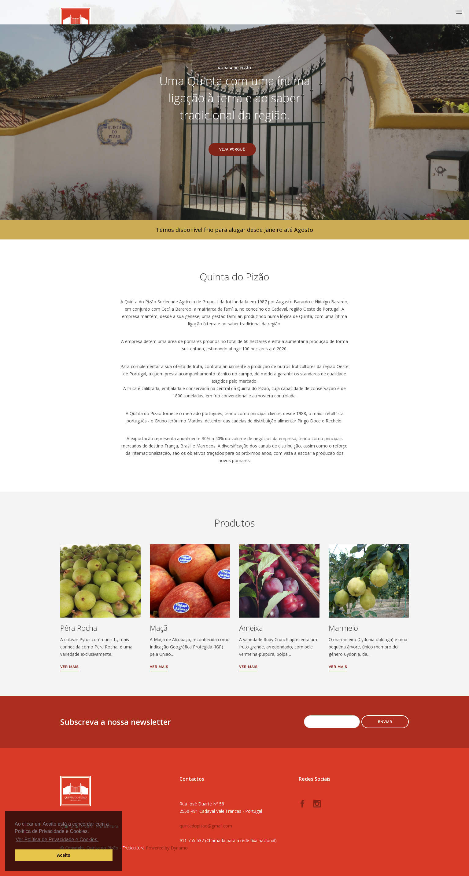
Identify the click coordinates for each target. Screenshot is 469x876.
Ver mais (69, 667)
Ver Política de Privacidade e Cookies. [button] (57, 839)
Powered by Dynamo (167, 848)
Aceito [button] (63, 855)
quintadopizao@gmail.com (205, 826)
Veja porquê (232, 149)
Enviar (385, 722)
